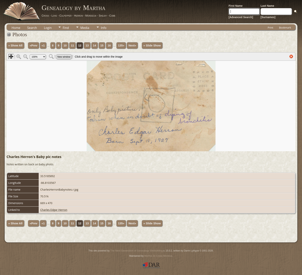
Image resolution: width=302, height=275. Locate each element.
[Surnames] (268, 17)
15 (101, 45)
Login (48, 28)
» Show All (15, 45)
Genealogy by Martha (73, 8)
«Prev (33, 45)
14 (94, 45)
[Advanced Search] (241, 17)
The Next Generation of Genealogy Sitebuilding (136, 250)
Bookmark (285, 27)
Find (66, 28)
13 (87, 45)
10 (65, 45)
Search (32, 28)
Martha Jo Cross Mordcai (158, 255)
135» (121, 45)
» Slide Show (152, 45)
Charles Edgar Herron (53, 210)
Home (16, 28)
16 (109, 45)
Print (270, 27)
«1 (43, 45)
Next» (132, 45)
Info (103, 28)
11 (72, 45)
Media (84, 28)
